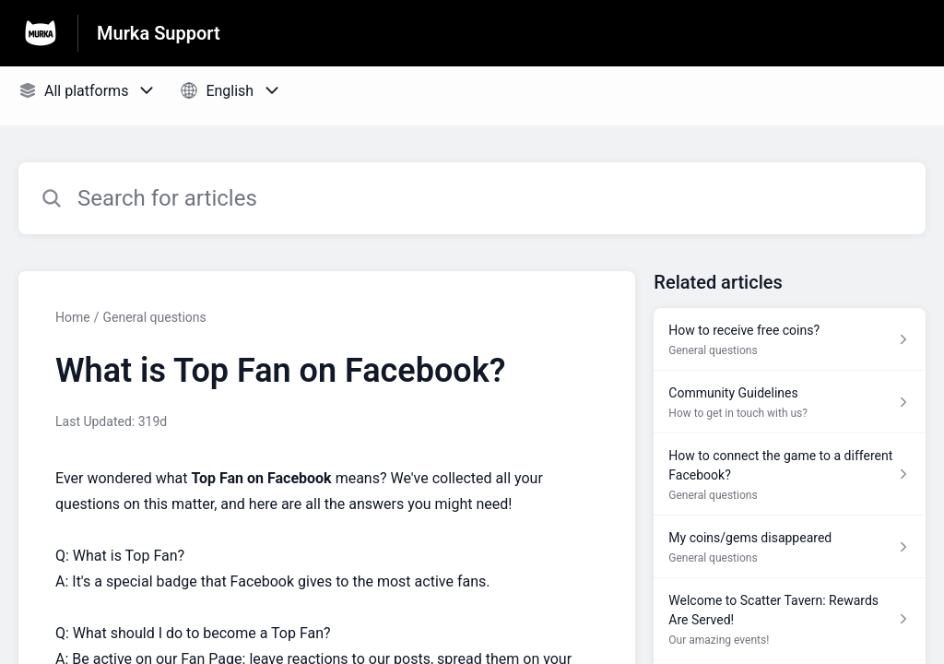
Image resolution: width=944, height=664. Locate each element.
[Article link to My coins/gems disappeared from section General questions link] (790, 547)
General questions (154, 317)
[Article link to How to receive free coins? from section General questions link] (790, 339)
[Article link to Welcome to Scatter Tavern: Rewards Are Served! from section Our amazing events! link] (790, 619)
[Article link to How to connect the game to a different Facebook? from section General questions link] (790, 474)
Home (72, 317)
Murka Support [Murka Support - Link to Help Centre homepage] (158, 33)
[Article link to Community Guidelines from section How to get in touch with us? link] (790, 402)
